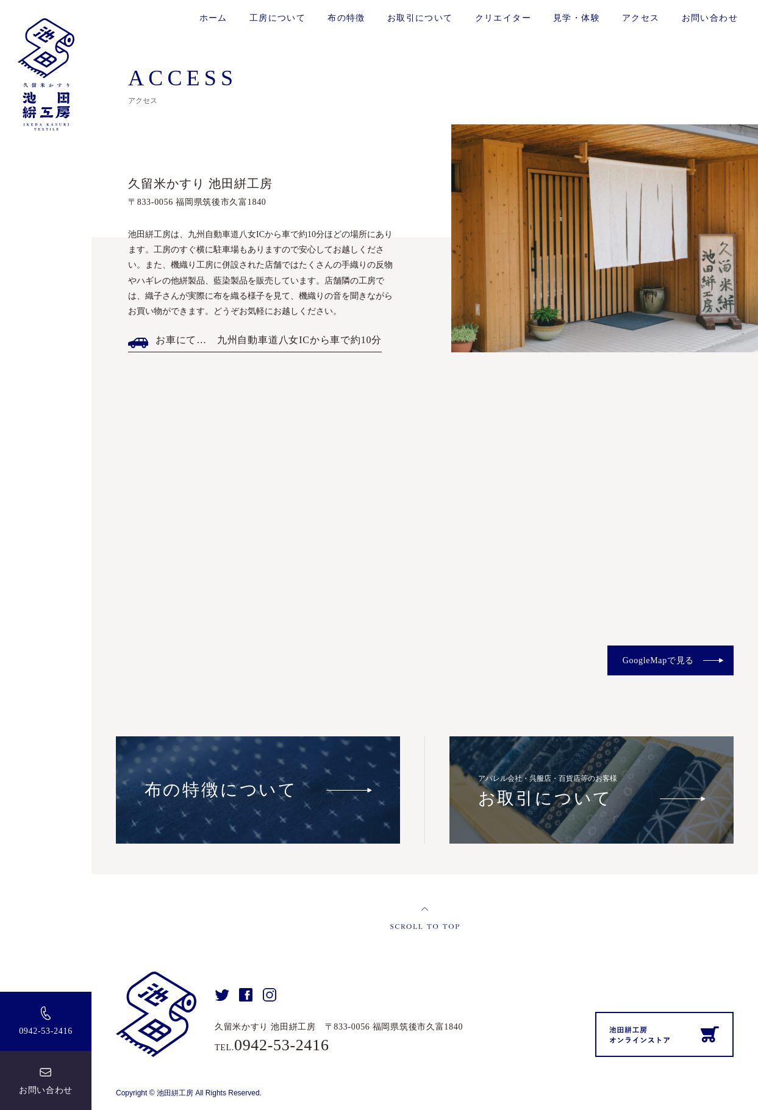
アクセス (641, 18)
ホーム (213, 18)
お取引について (420, 18)
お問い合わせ (46, 1090)
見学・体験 (576, 18)
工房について (277, 18)
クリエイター (503, 18)
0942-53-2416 (46, 1031)
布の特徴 (346, 18)
